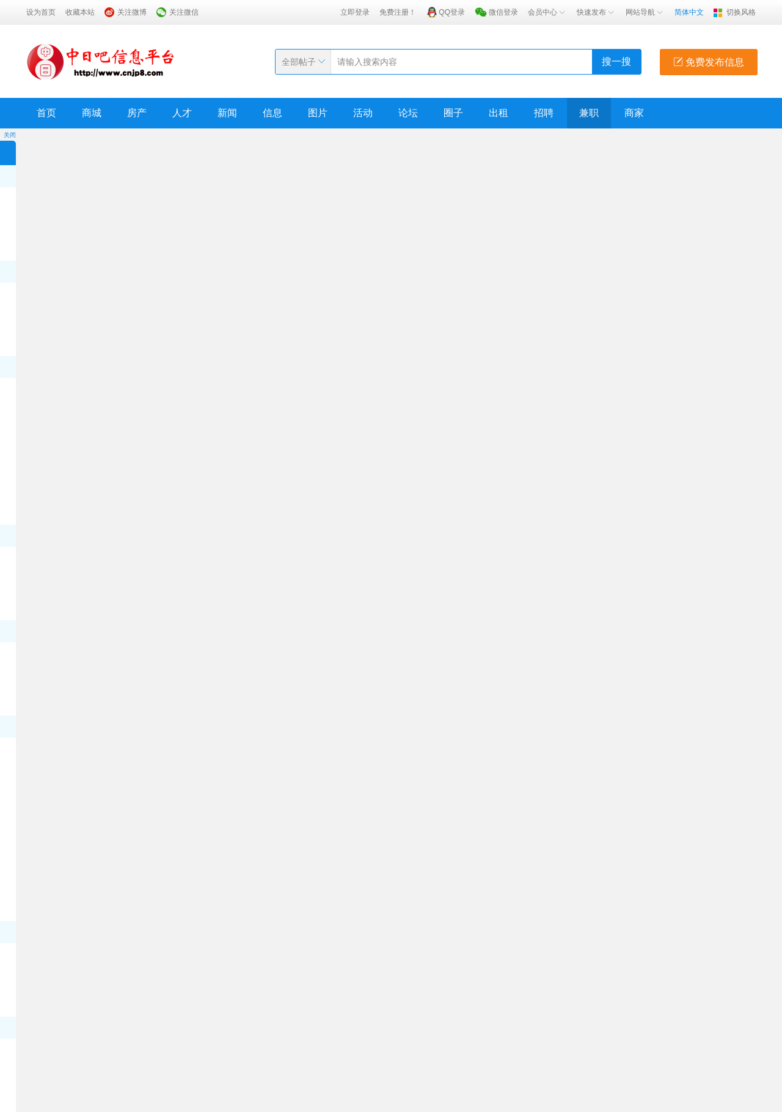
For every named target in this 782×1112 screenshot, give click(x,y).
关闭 (10, 135)
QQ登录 (452, 12)
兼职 (589, 113)
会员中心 (547, 12)
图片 (317, 113)
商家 (634, 113)
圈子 (453, 113)
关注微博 (132, 12)
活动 (363, 113)
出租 (498, 113)
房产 (137, 113)
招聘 (544, 113)
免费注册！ (397, 12)
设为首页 (41, 12)
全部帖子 (299, 62)
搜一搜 (616, 61)
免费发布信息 (708, 62)
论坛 (408, 113)
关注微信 (184, 12)
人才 (182, 113)
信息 (272, 113)
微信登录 (503, 12)
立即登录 (355, 12)
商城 (91, 113)
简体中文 (689, 12)
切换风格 (741, 12)
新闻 (227, 113)
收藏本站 (80, 12)
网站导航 (645, 12)
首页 (46, 113)
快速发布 (596, 12)
